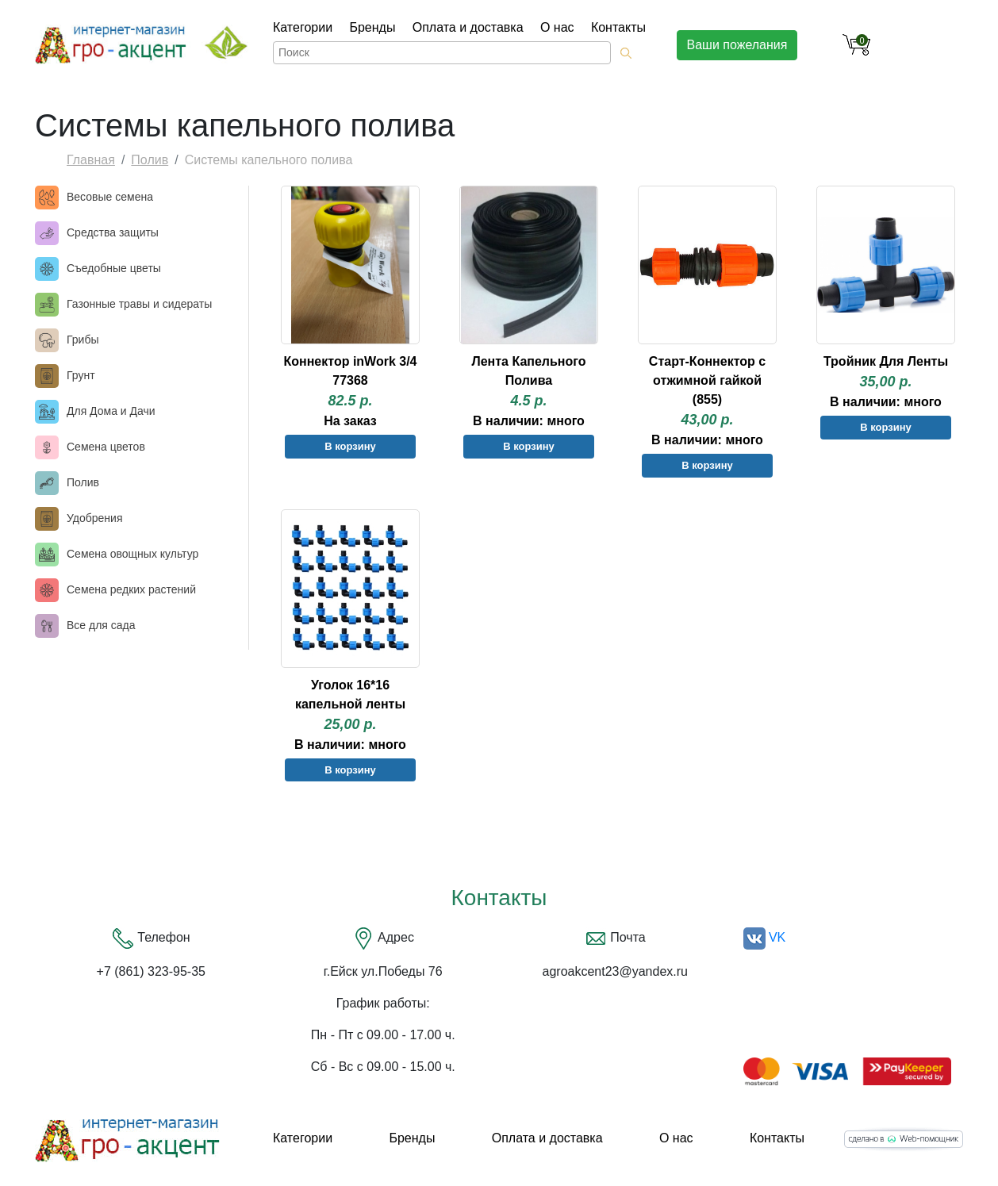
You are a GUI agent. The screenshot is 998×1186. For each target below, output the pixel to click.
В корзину (350, 446)
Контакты (618, 27)
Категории (302, 27)
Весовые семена (110, 196)
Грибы (82, 339)
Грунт (81, 375)
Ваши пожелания (737, 45)
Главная (91, 160)
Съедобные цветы (114, 268)
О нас (557, 27)
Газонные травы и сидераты (139, 303)
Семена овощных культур (132, 553)
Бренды (372, 27)
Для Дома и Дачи (111, 411)
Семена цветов (106, 446)
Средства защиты (113, 232)
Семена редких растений (131, 589)
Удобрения (94, 518)
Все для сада (101, 625)
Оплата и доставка (468, 27)
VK (764, 937)
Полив (149, 160)
